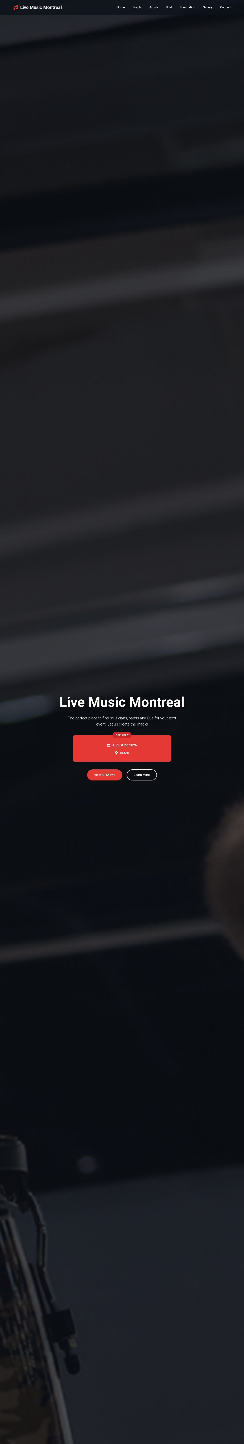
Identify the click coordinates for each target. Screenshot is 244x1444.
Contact (225, 7)
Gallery (208, 7)
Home (121, 7)
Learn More (142, 775)
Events (137, 7)
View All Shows (104, 775)
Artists (153, 7)
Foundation (187, 7)
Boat (169, 7)
